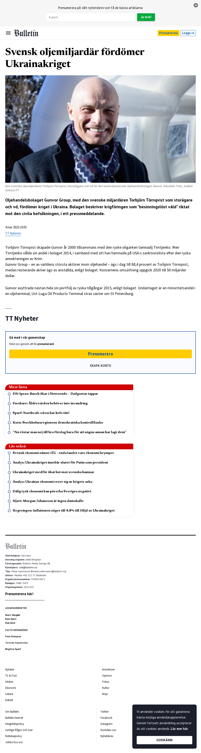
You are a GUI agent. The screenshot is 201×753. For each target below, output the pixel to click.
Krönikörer (108, 669)
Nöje (105, 694)
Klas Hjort (11, 618)
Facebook (106, 718)
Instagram (106, 724)
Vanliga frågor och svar (19, 730)
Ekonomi (10, 688)
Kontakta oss (108, 730)
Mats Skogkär (12, 615)
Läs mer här (179, 729)
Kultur (105, 688)
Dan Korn (10, 622)
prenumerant (45, 344)
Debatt (9, 700)
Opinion (107, 675)
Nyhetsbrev (106, 736)
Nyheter (9, 669)
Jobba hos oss (13, 742)
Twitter (104, 711)
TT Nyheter (13, 233)
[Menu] (8, 33)
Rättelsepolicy (13, 736)
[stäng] (196, 5)
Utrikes (9, 682)
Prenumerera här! (19, 593)
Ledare (9, 694)
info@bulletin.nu (28, 567)
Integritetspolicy (14, 724)
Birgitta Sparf (13, 649)
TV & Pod (11, 675)
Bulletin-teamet (14, 718)
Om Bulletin (12, 711)
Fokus (105, 682)
